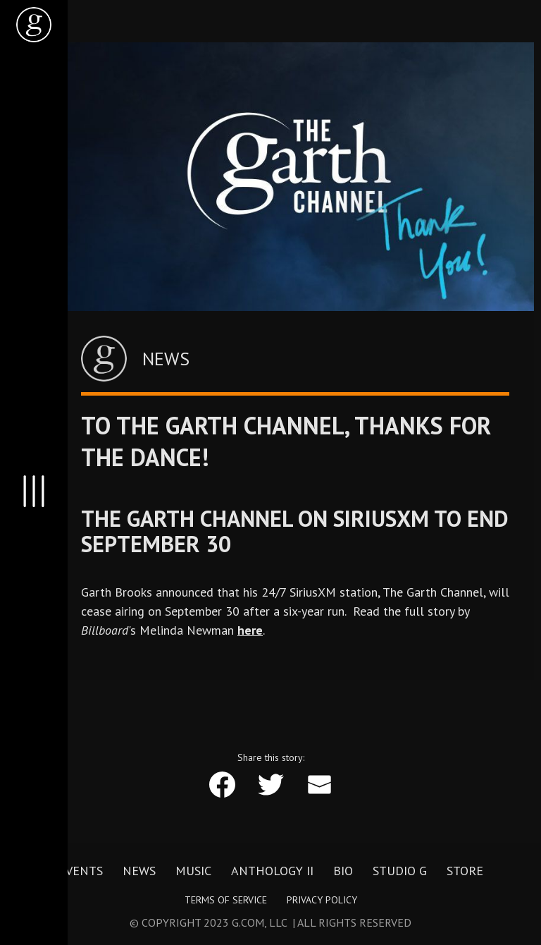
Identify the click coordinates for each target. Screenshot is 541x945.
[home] (33, 24)
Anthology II (272, 870)
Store (465, 870)
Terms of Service (226, 900)
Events (80, 870)
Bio (343, 870)
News (139, 870)
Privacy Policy (322, 900)
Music (193, 870)
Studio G (400, 870)
